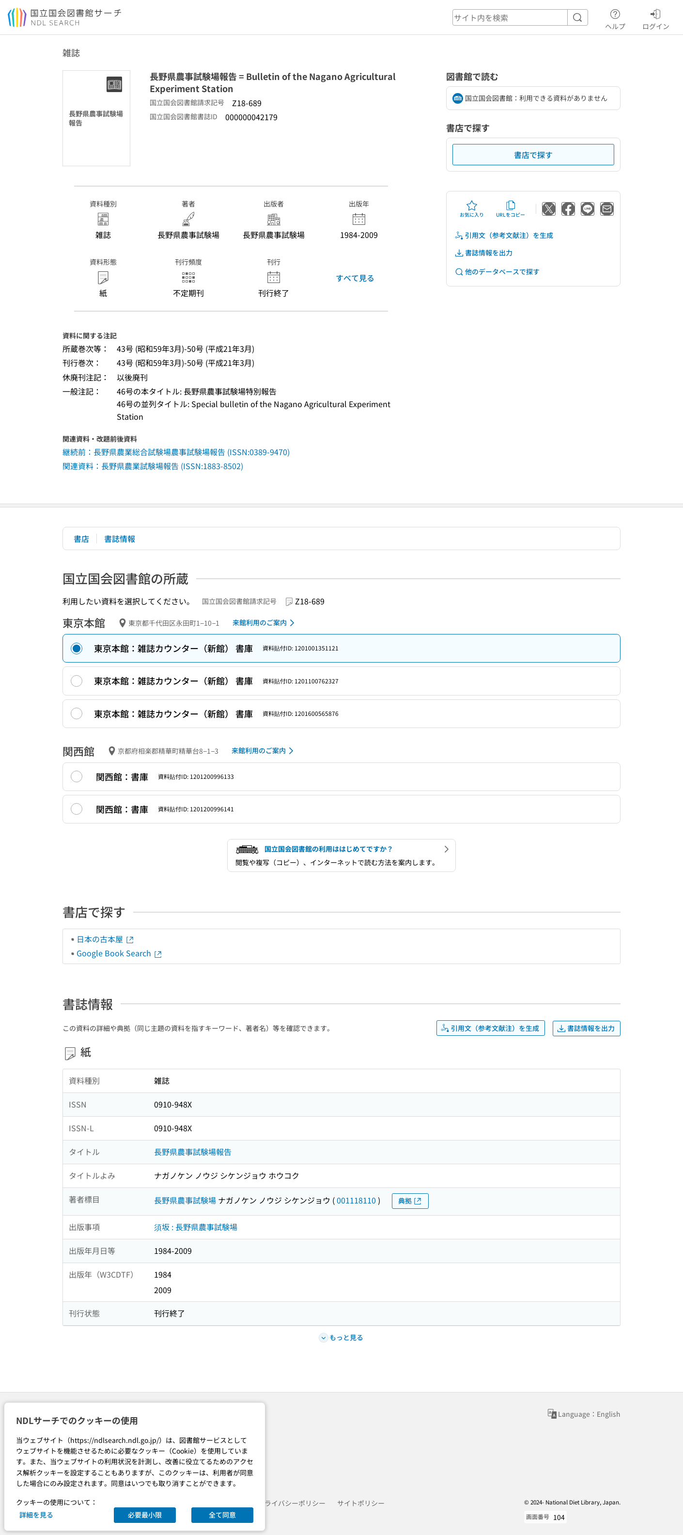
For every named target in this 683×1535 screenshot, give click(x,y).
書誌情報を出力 (483, 253)
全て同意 (222, 1514)
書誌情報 (119, 538)
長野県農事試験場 (185, 1200)
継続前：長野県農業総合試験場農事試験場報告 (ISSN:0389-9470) (176, 452)
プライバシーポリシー (292, 1503)
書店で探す (533, 154)
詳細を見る (36, 1514)
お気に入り (472, 209)
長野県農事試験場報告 (193, 1151)
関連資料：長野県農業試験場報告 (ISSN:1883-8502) (152, 466)
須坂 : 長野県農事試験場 (195, 1227)
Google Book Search (120, 953)
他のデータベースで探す (497, 272)
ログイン (655, 18)
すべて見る (355, 278)
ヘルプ (615, 18)
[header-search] (520, 17)
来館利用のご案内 (265, 623)
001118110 (356, 1200)
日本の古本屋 (106, 939)
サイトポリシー (361, 1503)
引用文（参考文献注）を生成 (503, 235)
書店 (81, 538)
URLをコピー (510, 209)
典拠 (410, 1201)
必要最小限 (145, 1514)
